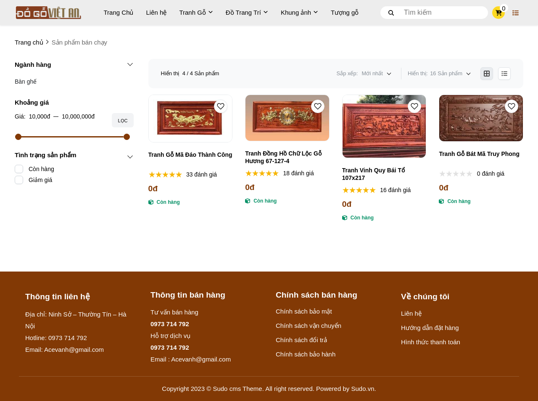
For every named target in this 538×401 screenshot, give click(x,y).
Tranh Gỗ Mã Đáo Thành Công (190, 154)
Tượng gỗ (345, 12)
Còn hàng (41, 169)
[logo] (48, 12)
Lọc (122, 120)
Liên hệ (156, 12)
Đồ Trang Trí (247, 12)
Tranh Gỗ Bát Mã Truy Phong (479, 153)
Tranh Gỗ (196, 12)
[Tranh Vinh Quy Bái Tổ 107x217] (384, 126)
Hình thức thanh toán (430, 342)
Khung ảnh (299, 12)
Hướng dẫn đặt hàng (430, 327)
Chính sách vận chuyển (308, 325)
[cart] (499, 12)
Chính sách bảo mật (304, 311)
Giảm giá (40, 180)
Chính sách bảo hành (305, 354)
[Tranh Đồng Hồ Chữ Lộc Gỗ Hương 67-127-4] (287, 118)
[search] (434, 12)
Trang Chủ (119, 12)
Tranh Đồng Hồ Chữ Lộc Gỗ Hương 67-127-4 (283, 157)
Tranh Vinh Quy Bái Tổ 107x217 (373, 174)
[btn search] (391, 12)
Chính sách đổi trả (301, 339)
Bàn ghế (26, 81)
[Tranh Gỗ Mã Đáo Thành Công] (190, 118)
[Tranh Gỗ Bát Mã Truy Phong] (481, 118)
